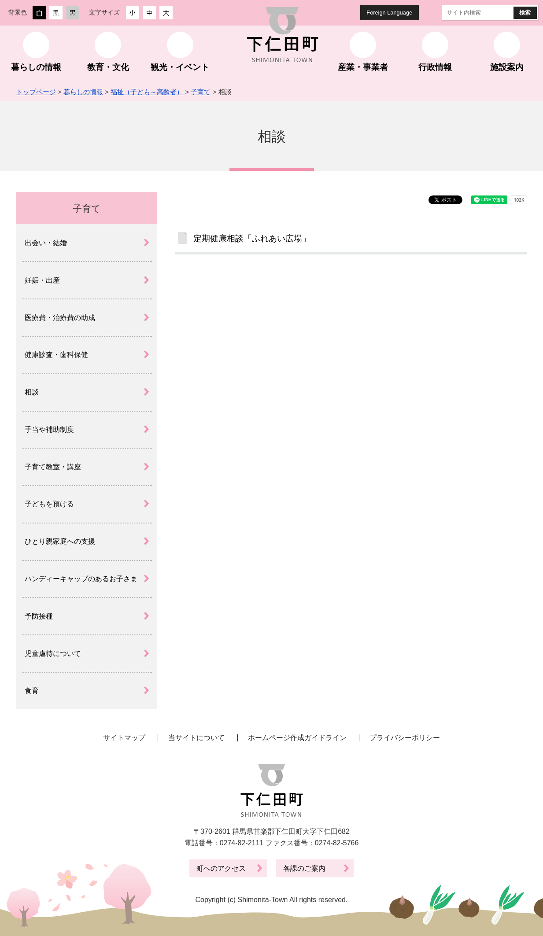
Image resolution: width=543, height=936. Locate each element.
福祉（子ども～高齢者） (147, 92)
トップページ (36, 92)
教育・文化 (108, 67)
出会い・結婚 (46, 243)
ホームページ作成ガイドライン (297, 737)
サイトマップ (124, 737)
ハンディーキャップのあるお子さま (81, 578)
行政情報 (435, 67)
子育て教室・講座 (53, 467)
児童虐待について (53, 653)
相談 (32, 392)
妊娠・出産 (42, 280)
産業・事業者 (363, 67)
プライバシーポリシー (404, 737)
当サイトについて (196, 737)
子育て (201, 92)
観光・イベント (180, 67)
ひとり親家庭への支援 (60, 541)
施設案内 (507, 67)
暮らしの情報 (36, 67)
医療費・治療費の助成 (60, 317)
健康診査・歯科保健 (56, 354)
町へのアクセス (221, 868)
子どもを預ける (49, 504)
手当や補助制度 (49, 429)
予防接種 (39, 616)
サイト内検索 (434, 12)
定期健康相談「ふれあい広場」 (251, 238)
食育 (32, 690)
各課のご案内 (304, 868)
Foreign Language (389, 12)
